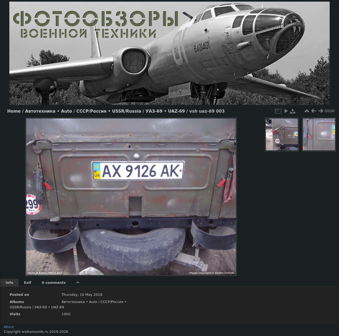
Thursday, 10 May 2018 (81, 295)
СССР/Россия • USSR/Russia (108, 111)
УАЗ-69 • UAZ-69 (165, 111)
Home (14, 111)
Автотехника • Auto (48, 111)
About (9, 327)
